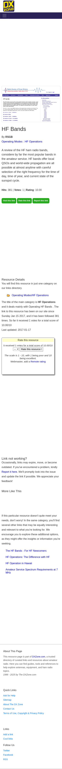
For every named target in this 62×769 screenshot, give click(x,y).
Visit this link (9, 201)
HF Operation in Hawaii (19, 563)
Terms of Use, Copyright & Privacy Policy (23, 713)
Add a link (8, 734)
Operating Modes (12, 141)
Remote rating (38, 361)
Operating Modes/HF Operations (30, 295)
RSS (5, 759)
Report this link (41, 201)
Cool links (8, 738)
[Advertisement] (31, 53)
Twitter (6, 750)
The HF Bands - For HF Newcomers (26, 550)
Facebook (8, 755)
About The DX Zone (13, 704)
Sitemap (7, 700)
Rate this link (24, 201)
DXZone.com (38, 656)
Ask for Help (9, 695)
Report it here (9, 471)
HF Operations (34, 141)
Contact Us (8, 708)
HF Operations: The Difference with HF (28, 557)
